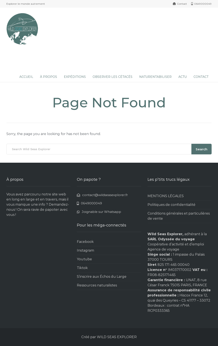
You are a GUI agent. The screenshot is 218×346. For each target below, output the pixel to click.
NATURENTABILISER (155, 77)
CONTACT (201, 77)
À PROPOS (48, 77)
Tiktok (82, 268)
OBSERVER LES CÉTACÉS (112, 77)
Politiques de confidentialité (171, 205)
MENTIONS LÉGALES (166, 196)
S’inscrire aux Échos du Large (101, 277)
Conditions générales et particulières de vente (179, 216)
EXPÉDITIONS (75, 77)
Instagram (85, 250)
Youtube (84, 259)
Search (201, 149)
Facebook (85, 242)
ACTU (182, 77)
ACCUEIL (26, 77)
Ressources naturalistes (97, 285)
